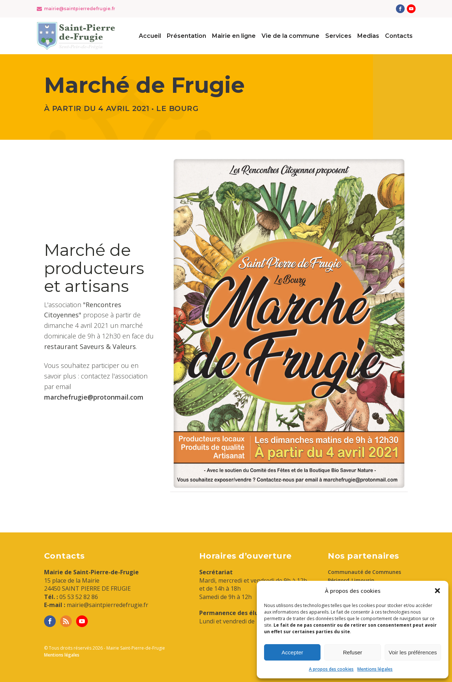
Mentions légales (375, 669)
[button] (437, 590)
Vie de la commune (290, 35)
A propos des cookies (331, 669)
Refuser (352, 652)
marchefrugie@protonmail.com (94, 397)
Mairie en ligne (234, 35)
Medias (368, 35)
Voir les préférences (413, 652)
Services (338, 35)
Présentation (186, 35)
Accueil (150, 35)
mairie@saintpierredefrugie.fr (79, 8)
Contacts (399, 35)
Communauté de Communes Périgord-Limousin (364, 575)
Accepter (292, 652)
